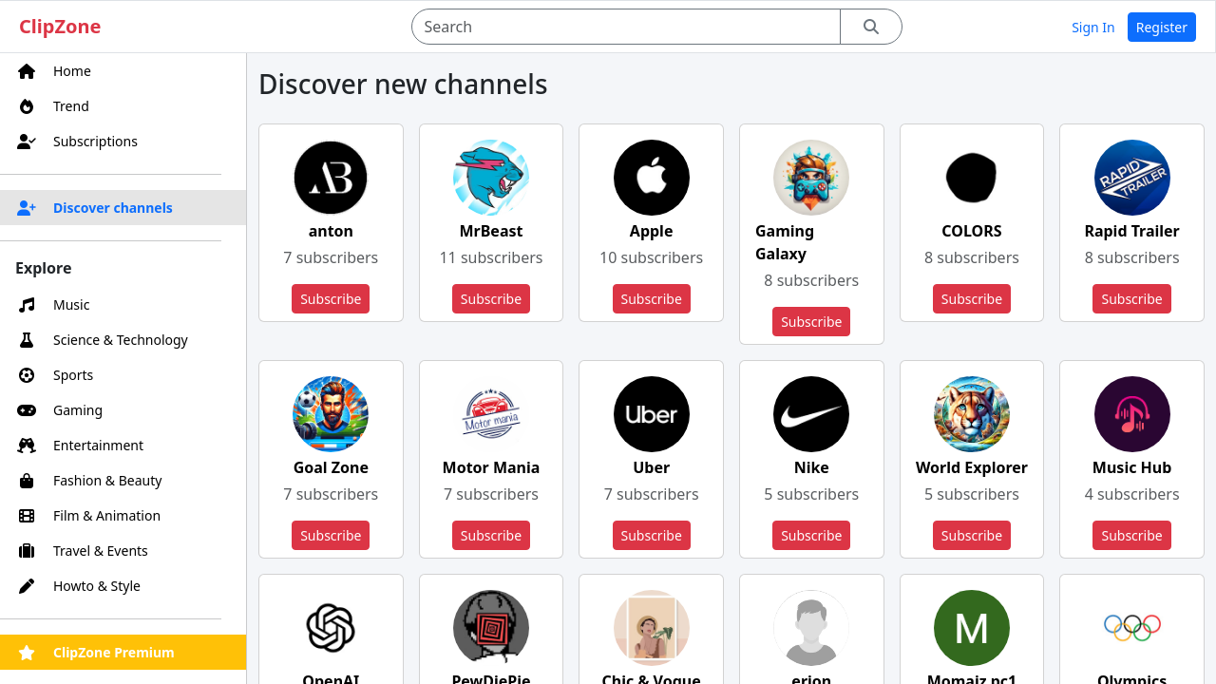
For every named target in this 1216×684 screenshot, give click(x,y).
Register (1162, 27)
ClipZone (60, 26)
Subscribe (330, 299)
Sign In (1093, 27)
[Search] (625, 27)
